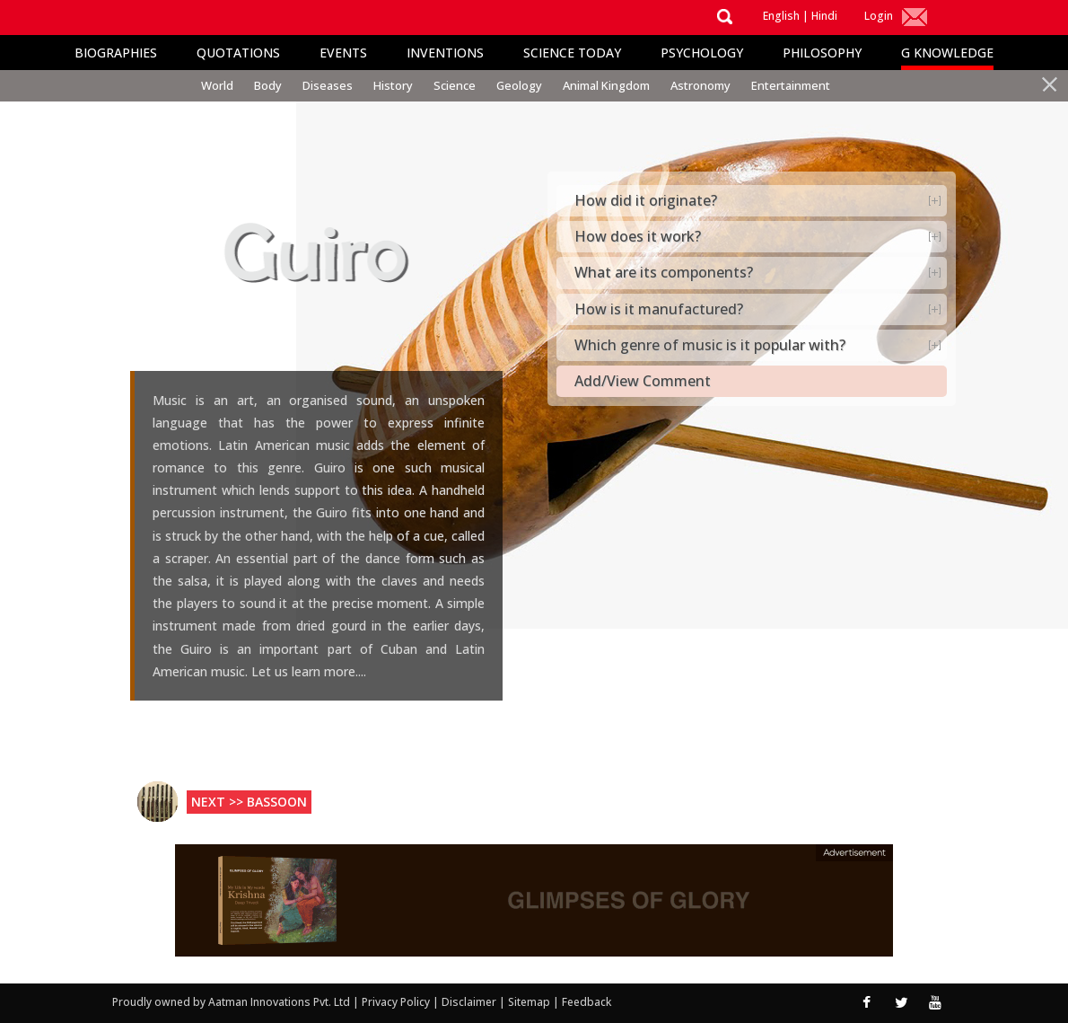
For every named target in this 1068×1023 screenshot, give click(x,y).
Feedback (586, 1002)
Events (343, 52)
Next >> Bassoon (249, 801)
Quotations (238, 52)
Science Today (572, 52)
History (393, 85)
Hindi (824, 15)
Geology (519, 85)
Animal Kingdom (606, 85)
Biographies (115, 52)
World (217, 85)
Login (878, 15)
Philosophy (822, 52)
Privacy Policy (397, 1002)
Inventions (445, 52)
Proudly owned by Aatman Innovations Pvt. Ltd (231, 1002)
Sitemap (530, 1002)
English (781, 15)
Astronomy (700, 85)
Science (454, 85)
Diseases (327, 85)
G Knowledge (947, 52)
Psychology (702, 52)
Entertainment (790, 85)
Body (268, 85)
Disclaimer (469, 1002)
